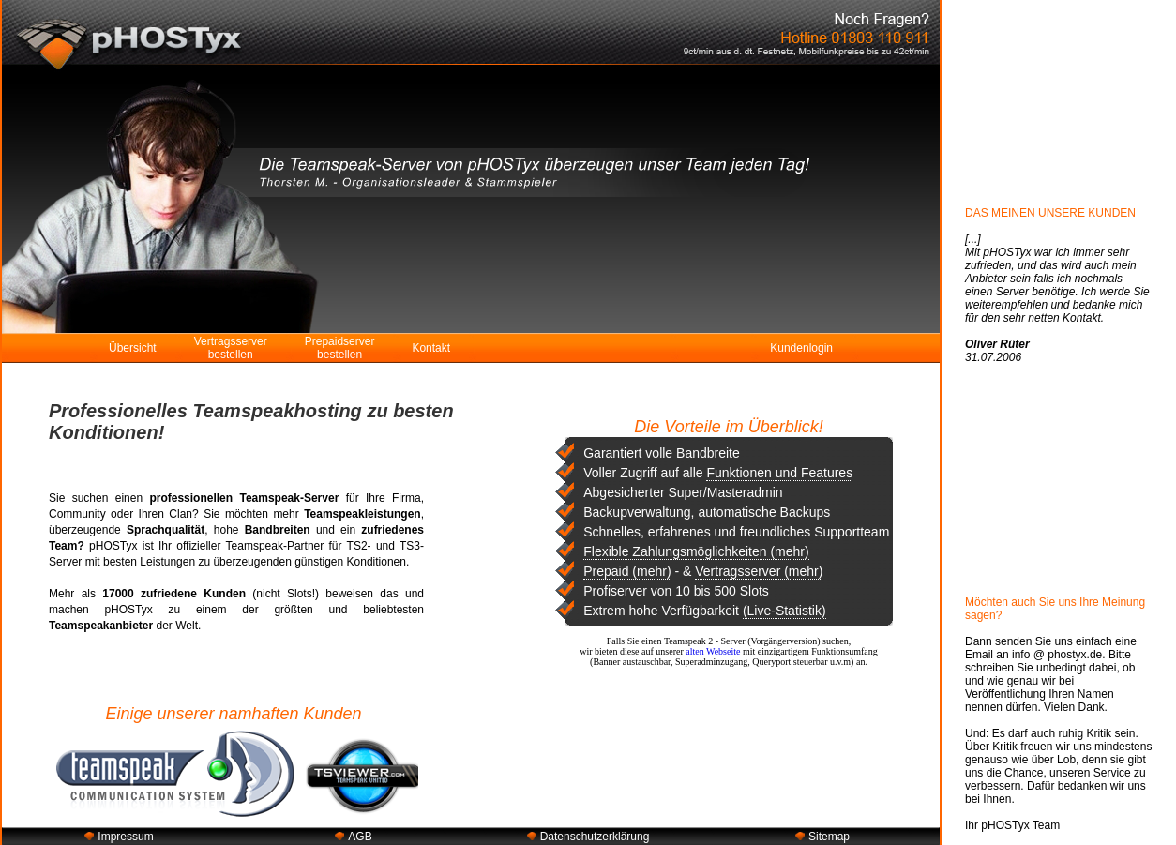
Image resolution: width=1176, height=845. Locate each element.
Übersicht (133, 348)
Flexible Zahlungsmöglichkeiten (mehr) (695, 551)
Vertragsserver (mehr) (758, 571)
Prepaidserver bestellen (340, 348)
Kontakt (431, 348)
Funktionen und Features (779, 472)
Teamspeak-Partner (275, 545)
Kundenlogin (801, 348)
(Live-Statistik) (784, 610)
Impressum (125, 836)
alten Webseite (713, 651)
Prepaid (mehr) (627, 571)
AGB (359, 836)
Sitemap (829, 836)
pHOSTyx (113, 545)
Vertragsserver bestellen (230, 348)
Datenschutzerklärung (595, 836)
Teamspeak (269, 498)
